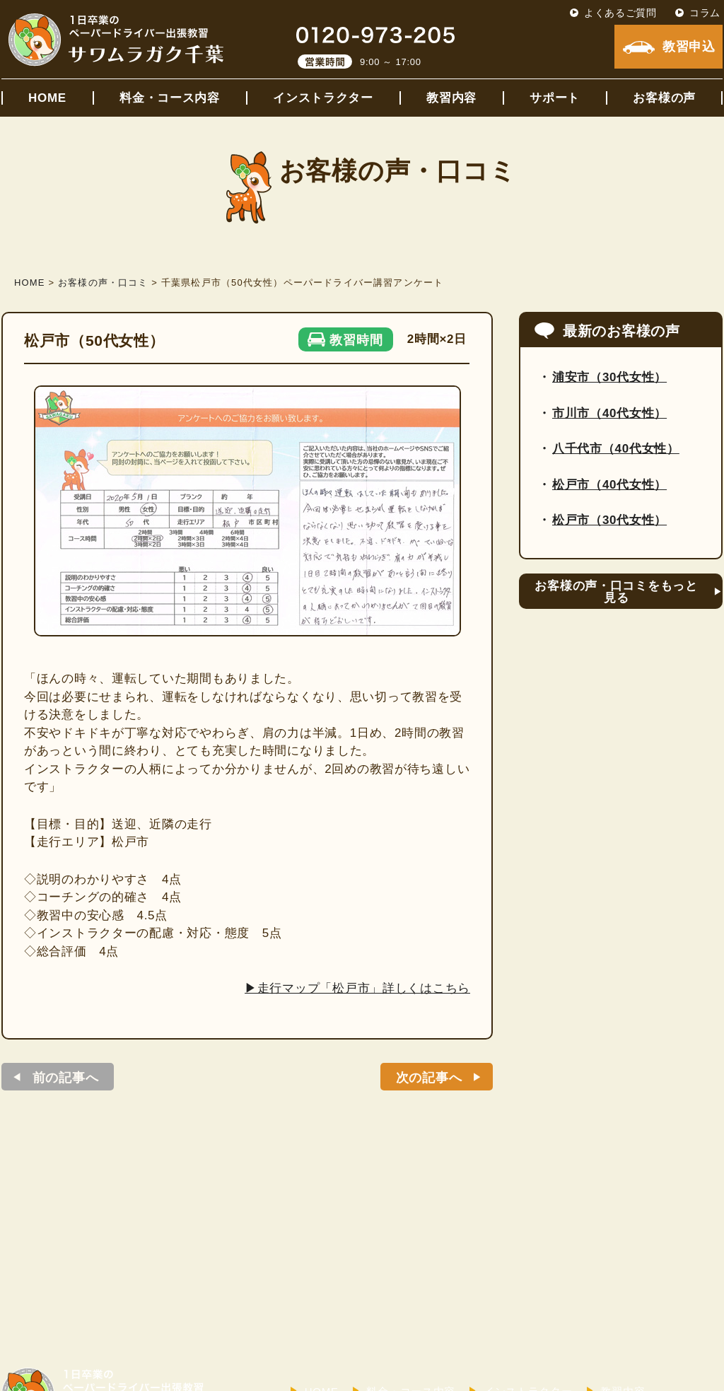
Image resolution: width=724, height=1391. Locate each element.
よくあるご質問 (620, 13)
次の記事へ (429, 1078)
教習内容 (451, 98)
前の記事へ (66, 1078)
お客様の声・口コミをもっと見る (616, 592)
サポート (555, 98)
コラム (704, 13)
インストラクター (323, 98)
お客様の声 (664, 98)
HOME (47, 98)
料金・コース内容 (169, 98)
